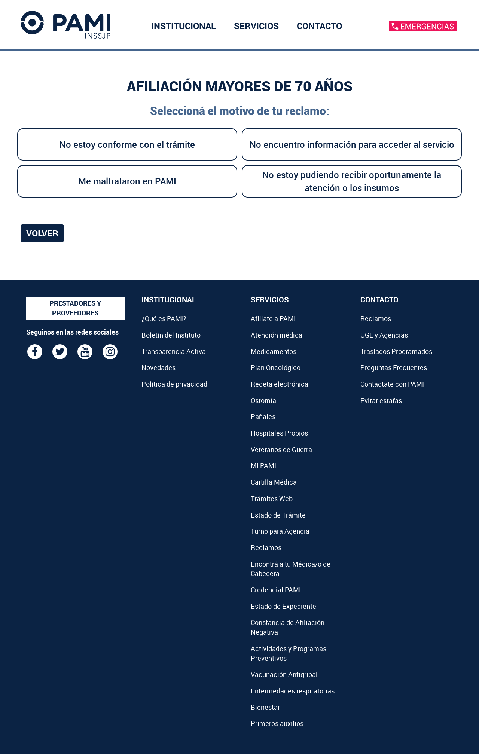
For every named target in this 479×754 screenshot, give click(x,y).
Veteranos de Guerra (281, 449)
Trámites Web (272, 498)
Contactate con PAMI (392, 383)
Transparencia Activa (173, 351)
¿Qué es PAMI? (163, 318)
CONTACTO (319, 26)
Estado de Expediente (283, 606)
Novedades (158, 367)
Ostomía (263, 400)
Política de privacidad (174, 383)
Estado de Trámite (278, 514)
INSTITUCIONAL (183, 26)
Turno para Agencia (280, 530)
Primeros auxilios (277, 723)
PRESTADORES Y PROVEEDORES (75, 308)
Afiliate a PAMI (273, 318)
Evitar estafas (381, 400)
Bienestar (265, 707)
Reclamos (266, 547)
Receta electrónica (279, 383)
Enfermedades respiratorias (293, 690)
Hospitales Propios (279, 432)
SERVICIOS (256, 26)
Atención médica (276, 334)
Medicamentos (273, 351)
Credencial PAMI (276, 589)
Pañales (263, 416)
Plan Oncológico (275, 367)
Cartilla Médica (274, 481)
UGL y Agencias (384, 334)
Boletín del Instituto (171, 334)
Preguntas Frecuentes (393, 367)
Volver (42, 233)
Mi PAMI (263, 465)
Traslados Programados (396, 351)
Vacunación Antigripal (284, 674)
